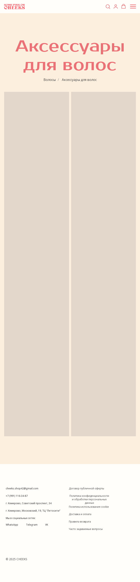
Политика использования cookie (89, 507)
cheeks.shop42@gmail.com (22, 488)
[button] (107, 6)
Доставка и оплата (80, 514)
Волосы (50, 80)
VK (46, 524)
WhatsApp (12, 524)
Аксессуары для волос (79, 80)
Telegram (32, 524)
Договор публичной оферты (86, 488)
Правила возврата (80, 521)
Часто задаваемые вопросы (86, 529)
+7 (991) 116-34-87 (17, 496)
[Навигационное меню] (133, 7)
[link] (115, 6)
